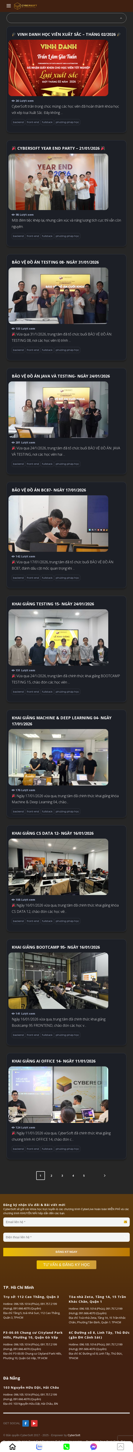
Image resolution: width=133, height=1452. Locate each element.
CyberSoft (74, 1435)
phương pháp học (67, 122)
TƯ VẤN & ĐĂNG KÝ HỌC (68, 1265)
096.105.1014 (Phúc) (26, 1304)
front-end (33, 122)
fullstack (47, 122)
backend (18, 122)
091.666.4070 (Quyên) (27, 1308)
